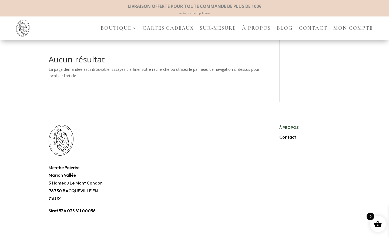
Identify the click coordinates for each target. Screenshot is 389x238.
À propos (256, 28)
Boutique (116, 28)
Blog (285, 28)
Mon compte (353, 28)
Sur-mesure (218, 28)
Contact (313, 28)
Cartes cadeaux (168, 28)
